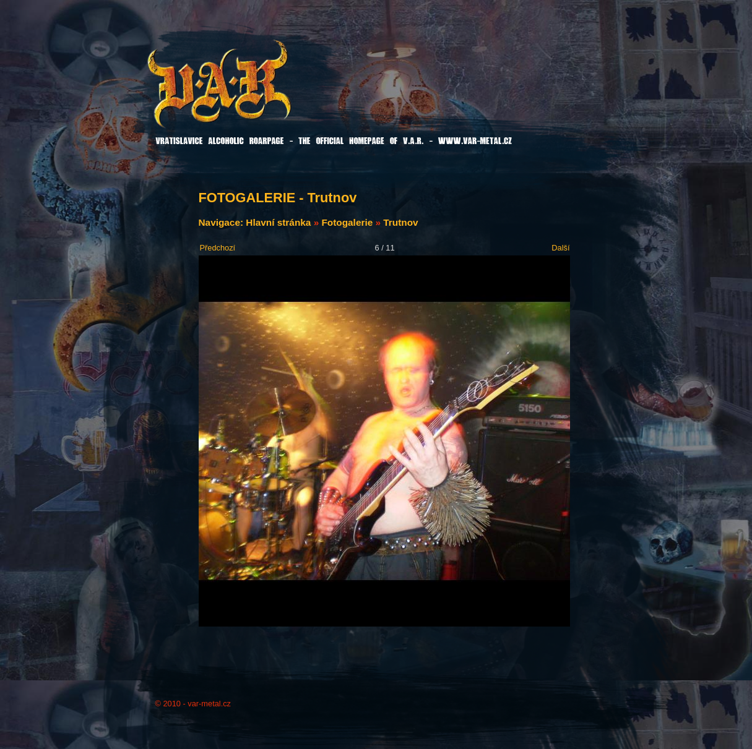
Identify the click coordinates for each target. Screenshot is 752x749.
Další (560, 247)
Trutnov (400, 222)
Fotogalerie (347, 222)
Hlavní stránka (278, 222)
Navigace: (222, 222)
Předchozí (218, 247)
